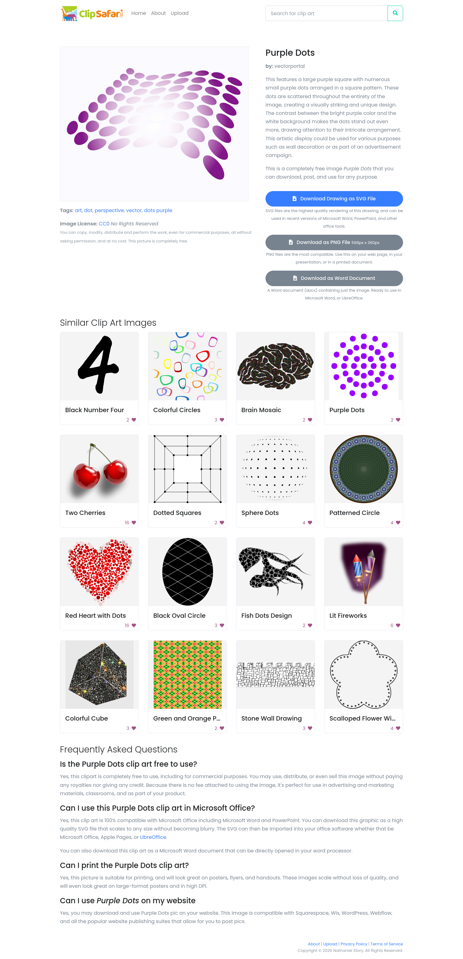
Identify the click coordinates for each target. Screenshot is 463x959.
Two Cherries (85, 512)
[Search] (326, 13)
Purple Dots (347, 410)
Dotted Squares (177, 512)
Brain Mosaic (261, 410)
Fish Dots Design (266, 615)
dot (88, 210)
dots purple (158, 210)
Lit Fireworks (348, 615)
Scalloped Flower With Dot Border (380, 718)
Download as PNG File (334, 242)
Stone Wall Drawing (271, 718)
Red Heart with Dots (95, 615)
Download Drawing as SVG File (334, 198)
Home (138, 13)
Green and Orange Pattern (194, 718)
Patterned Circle (354, 512)
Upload (180, 13)
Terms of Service (387, 944)
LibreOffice (153, 837)
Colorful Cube (86, 718)
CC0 (104, 223)
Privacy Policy (354, 944)
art (78, 210)
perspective (109, 210)
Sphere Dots (260, 512)
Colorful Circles (177, 410)
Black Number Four (94, 410)
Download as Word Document (334, 278)
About (158, 13)
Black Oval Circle (179, 615)
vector (134, 210)
